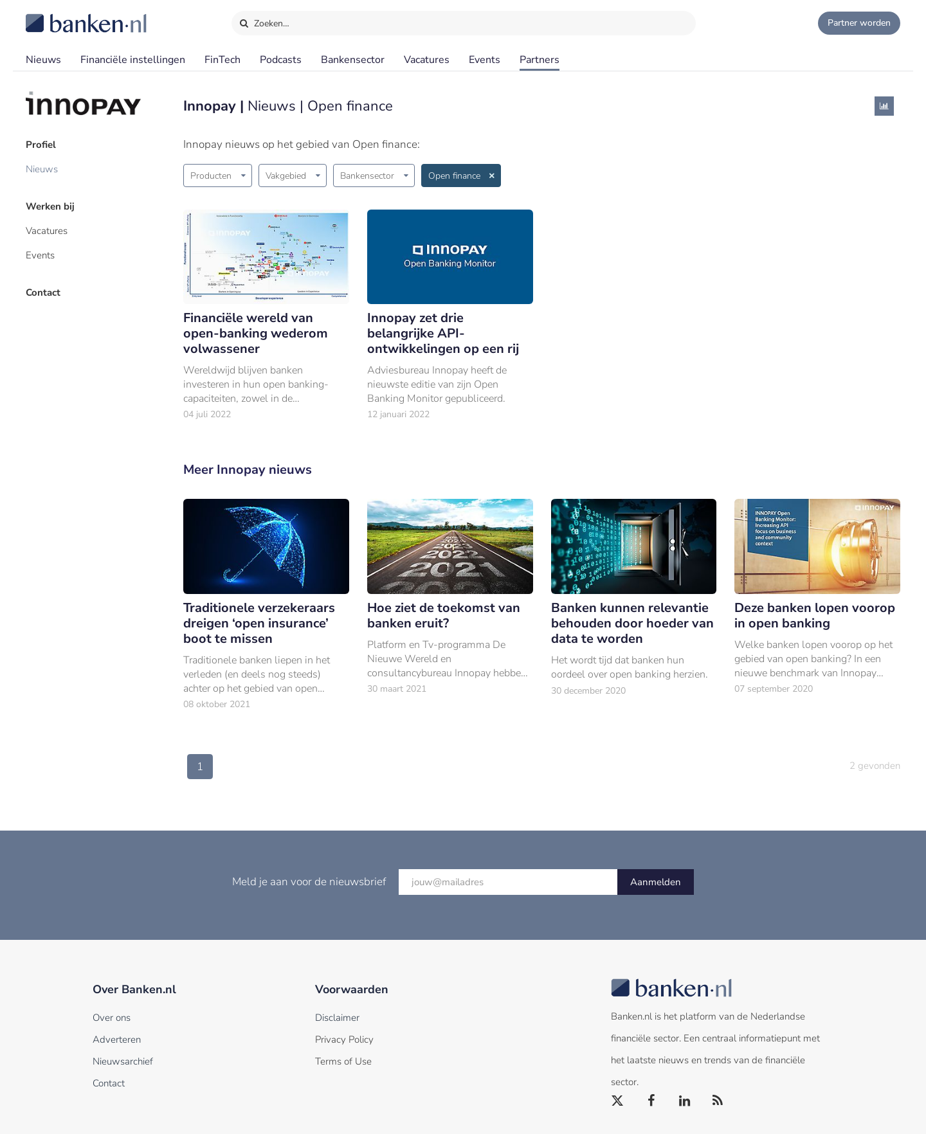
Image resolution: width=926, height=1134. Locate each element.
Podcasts (281, 60)
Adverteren (117, 1039)
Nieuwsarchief (123, 1061)
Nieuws (43, 60)
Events (484, 60)
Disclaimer (337, 1017)
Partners (539, 60)
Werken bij (50, 206)
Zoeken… (264, 21)
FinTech (222, 60)
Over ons (112, 1017)
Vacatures (426, 60)
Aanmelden (655, 882)
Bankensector (353, 60)
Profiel (41, 144)
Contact (43, 292)
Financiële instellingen (132, 60)
